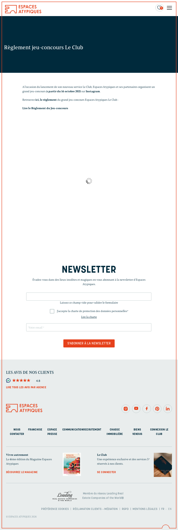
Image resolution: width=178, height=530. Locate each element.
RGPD (125, 509)
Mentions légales (145, 509)
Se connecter (106, 472)
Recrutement (92, 429)
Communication (72, 429)
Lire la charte (89, 317)
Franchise (35, 429)
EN (170, 509)
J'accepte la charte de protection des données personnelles (92, 311)
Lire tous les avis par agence (26, 387)
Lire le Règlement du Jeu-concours (45, 108)
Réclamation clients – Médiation (95, 509)
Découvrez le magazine (22, 472)
